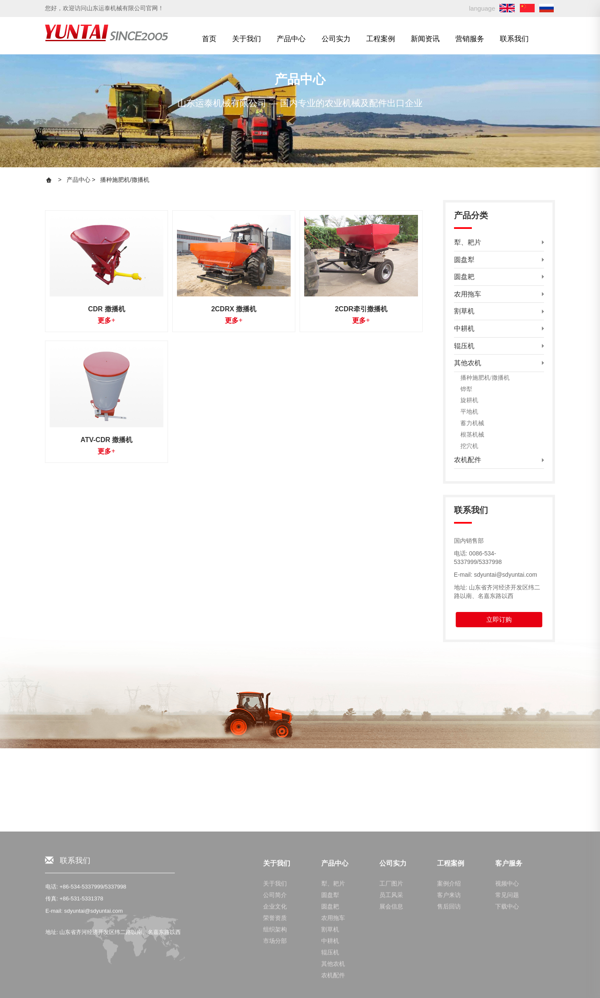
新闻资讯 (425, 38)
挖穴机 (469, 446)
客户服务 (508, 968)
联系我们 (514, 38)
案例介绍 (449, 988)
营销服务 (469, 38)
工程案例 (380, 38)
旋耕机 (469, 400)
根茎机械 (472, 434)
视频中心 (507, 988)
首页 (209, 38)
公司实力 (336, 38)
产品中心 (291, 38)
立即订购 (499, 619)
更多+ (106, 320)
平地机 (469, 411)
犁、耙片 (333, 988)
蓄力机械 (472, 423)
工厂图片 (391, 988)
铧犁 (466, 389)
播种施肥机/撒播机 (124, 179)
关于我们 (246, 38)
